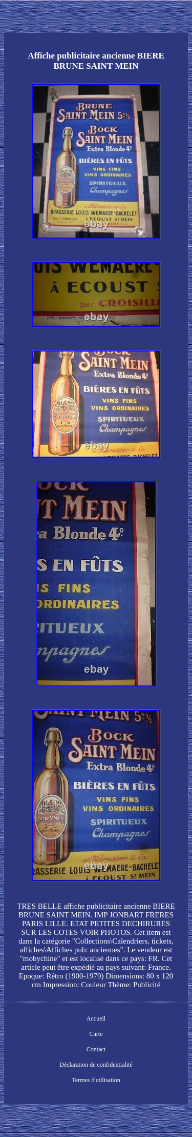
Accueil (96, 1018)
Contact (96, 1049)
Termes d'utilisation (96, 1080)
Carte (96, 1033)
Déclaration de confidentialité (96, 1064)
